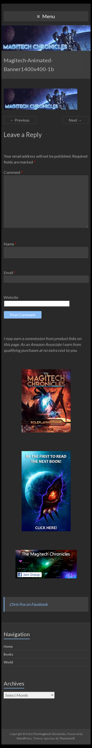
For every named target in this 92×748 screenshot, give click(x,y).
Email (9, 272)
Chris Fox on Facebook (28, 604)
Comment (13, 172)
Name (10, 243)
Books (8, 654)
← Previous (19, 120)
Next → (75, 120)
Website (11, 297)
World (8, 662)
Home (8, 646)
